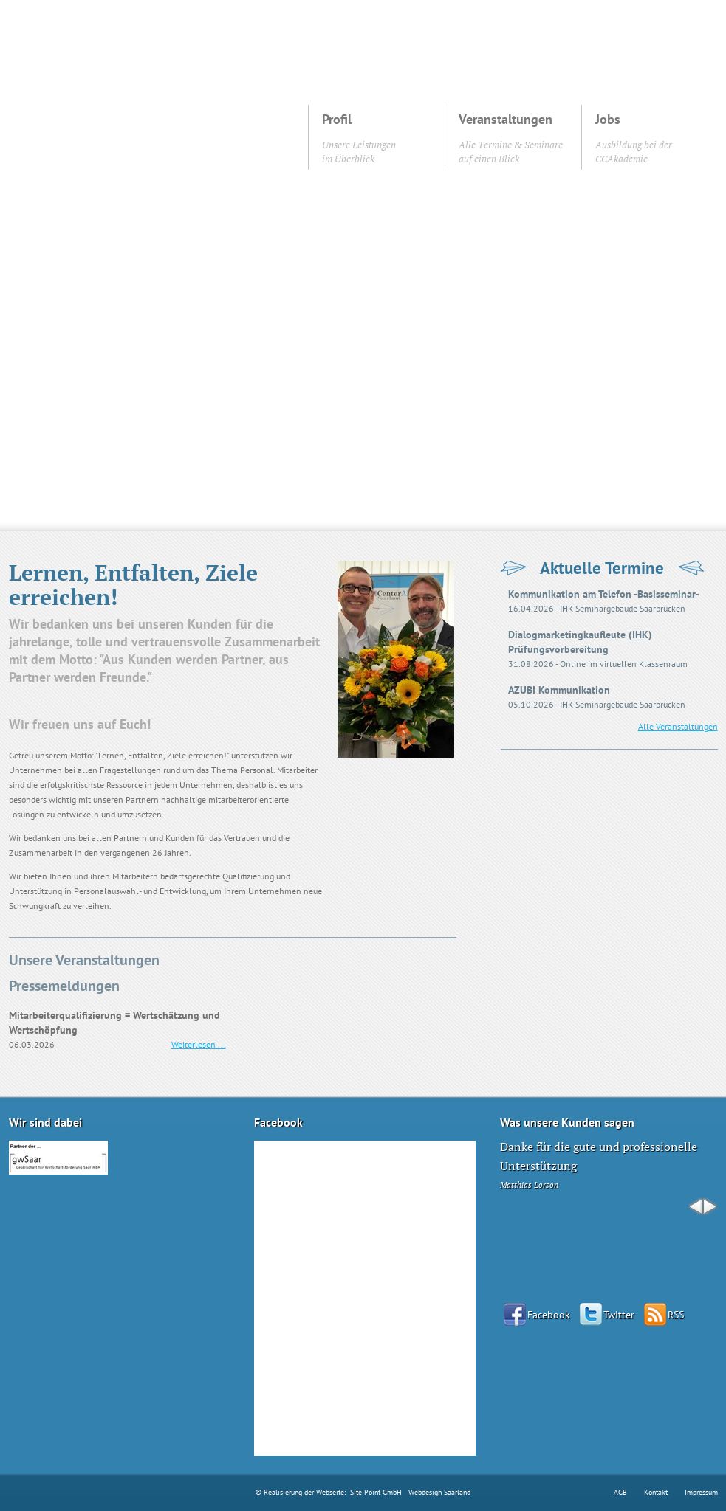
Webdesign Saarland (439, 1492)
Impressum (701, 1492)
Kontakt (656, 1492)
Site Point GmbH (376, 1492)
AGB (620, 1492)
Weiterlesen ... (198, 1044)
